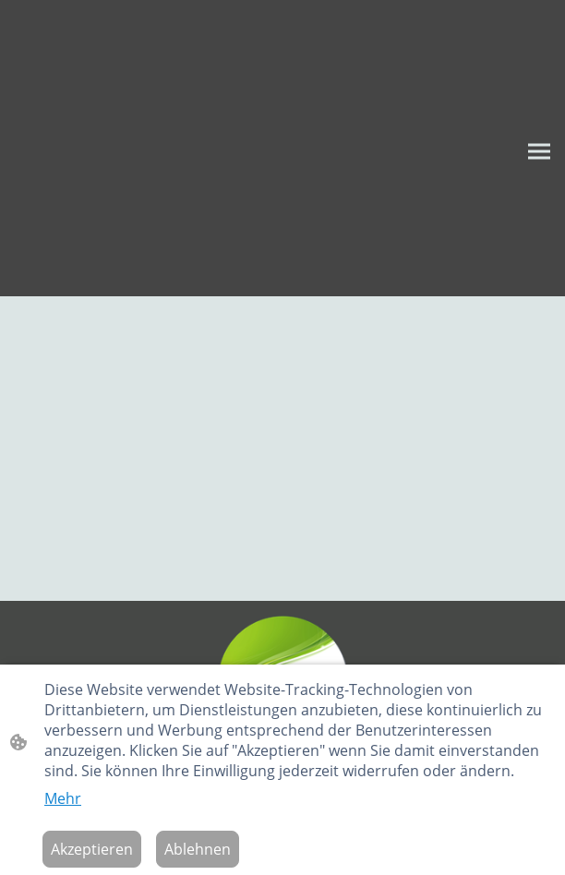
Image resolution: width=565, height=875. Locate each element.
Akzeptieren (92, 849)
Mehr (62, 798)
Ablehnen (197, 849)
